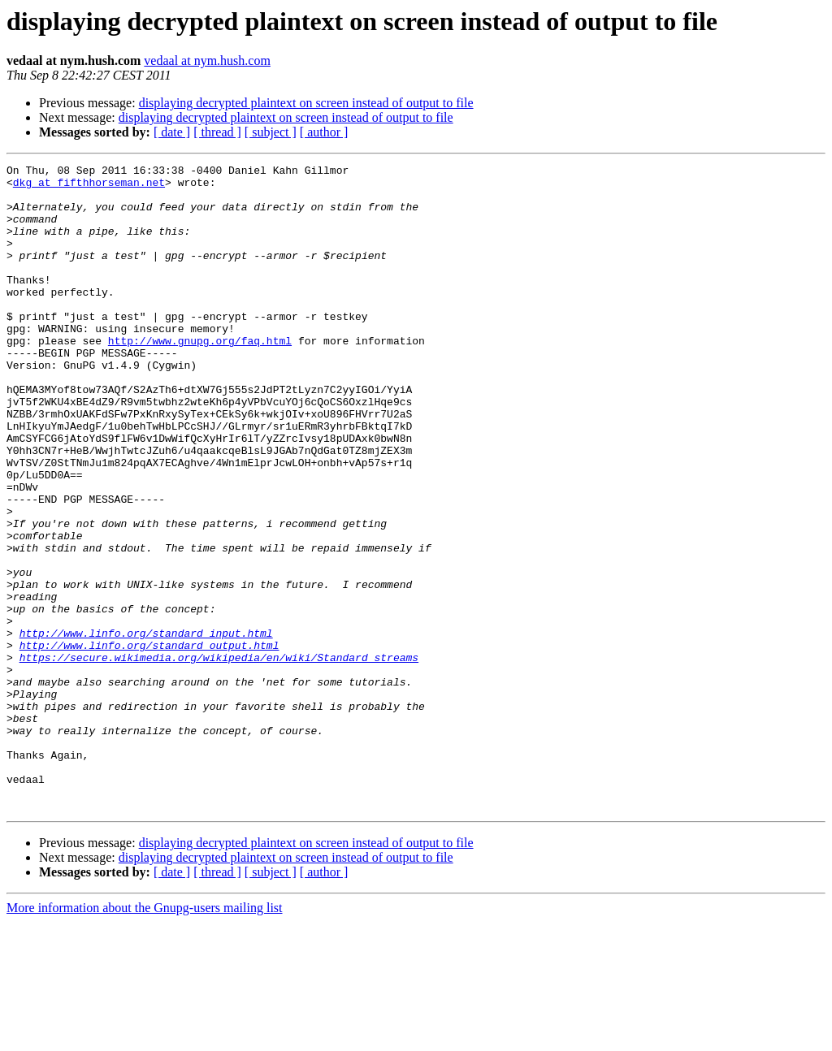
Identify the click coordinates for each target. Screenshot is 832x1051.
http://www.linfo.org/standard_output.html (150, 742)
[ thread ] (217, 132)
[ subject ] (271, 132)
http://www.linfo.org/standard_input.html (146, 727)
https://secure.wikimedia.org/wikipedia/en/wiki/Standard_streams (219, 757)
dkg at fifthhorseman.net (89, 186)
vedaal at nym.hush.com (207, 60)
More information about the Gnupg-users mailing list (144, 1037)
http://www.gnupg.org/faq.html (200, 377)
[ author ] (324, 132)
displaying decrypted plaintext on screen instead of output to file (306, 103)
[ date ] (172, 132)
